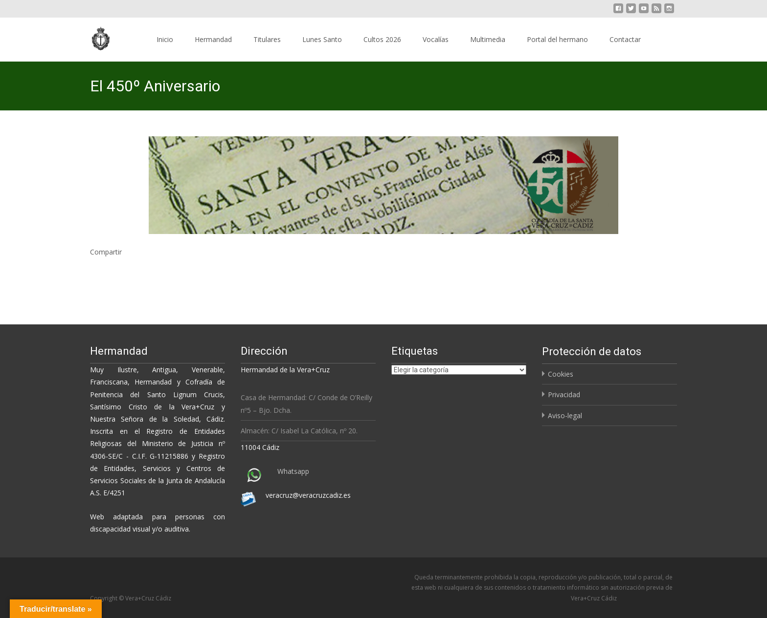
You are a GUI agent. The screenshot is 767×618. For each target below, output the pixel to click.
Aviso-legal (565, 415)
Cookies (560, 374)
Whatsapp (293, 471)
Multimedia (487, 39)
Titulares (267, 39)
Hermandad (213, 39)
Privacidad (564, 394)
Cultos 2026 (382, 39)
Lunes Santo (322, 39)
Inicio (165, 39)
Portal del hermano (557, 39)
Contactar (625, 39)
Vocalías (436, 39)
